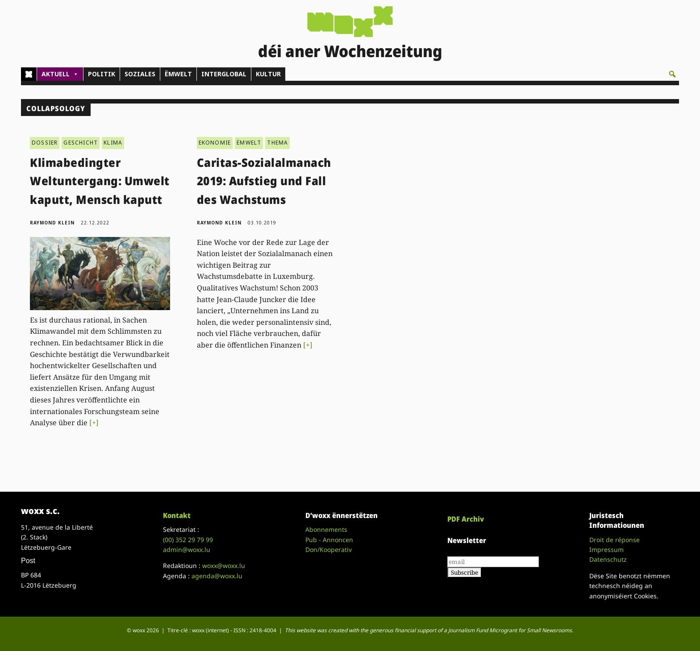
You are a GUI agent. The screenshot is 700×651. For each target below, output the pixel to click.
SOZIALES (140, 74)
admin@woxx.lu (186, 549)
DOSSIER (45, 142)
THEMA (277, 142)
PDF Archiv (465, 519)
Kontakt (177, 515)
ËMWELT (178, 74)
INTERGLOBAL (223, 74)
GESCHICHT (80, 142)
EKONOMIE (215, 142)
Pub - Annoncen (329, 539)
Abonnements (326, 529)
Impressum (606, 549)
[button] (672, 74)
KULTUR (268, 74)
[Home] (29, 74)
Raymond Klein (52, 223)
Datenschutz (608, 559)
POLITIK (101, 74)
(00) (188, 539)
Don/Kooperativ (328, 549)
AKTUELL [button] (60, 74)
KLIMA (113, 142)
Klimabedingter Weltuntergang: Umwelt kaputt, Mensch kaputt (100, 180)
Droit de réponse (614, 539)
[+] (94, 422)
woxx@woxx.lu (223, 565)
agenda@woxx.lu (217, 576)
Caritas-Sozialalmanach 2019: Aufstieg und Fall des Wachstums (264, 180)
